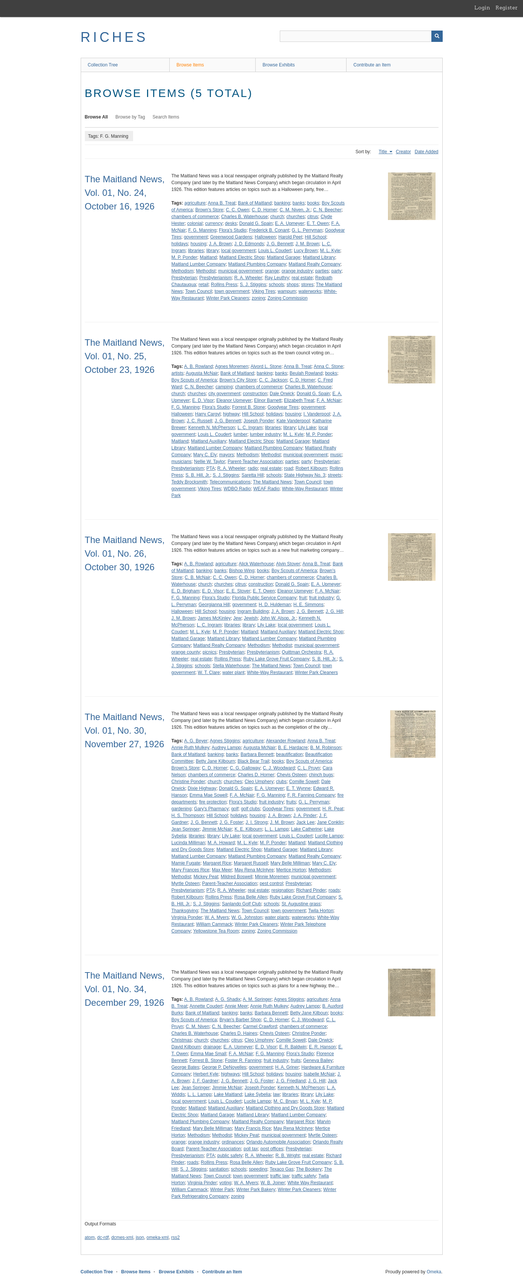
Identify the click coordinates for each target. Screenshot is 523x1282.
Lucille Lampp (329, 836)
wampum (287, 291)
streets (334, 475)
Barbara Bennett (257, 754)
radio (253, 468)
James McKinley (214, 618)
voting (225, 1182)
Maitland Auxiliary (208, 441)
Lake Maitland (228, 1094)
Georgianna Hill (214, 604)
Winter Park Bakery (255, 1189)
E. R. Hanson (322, 1047)
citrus (312, 216)
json (140, 1237)
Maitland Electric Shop (241, 257)
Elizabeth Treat (299, 400)
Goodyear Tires (283, 407)
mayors (226, 454)
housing (198, 243)
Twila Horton (320, 910)
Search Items (166, 117)
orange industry (297, 271)
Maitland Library (319, 257)
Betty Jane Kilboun (309, 1013)
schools (276, 284)
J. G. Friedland (291, 1080)
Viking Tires (263, 291)
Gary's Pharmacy (211, 808)
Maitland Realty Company (314, 264)
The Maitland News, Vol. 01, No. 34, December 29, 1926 (125, 989)
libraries (196, 250)
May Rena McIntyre (254, 870)
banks (299, 203)
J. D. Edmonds (249, 243)
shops (293, 284)
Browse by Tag (130, 117)
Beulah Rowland (306, 373)
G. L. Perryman (307, 230)
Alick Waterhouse (256, 563)
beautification (289, 754)
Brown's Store (209, 209)
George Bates (185, 1067)
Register (506, 8)
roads (334, 890)
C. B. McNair (197, 577)
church (277, 216)
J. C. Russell (199, 420)
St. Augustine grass (301, 903)
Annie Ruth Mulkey (191, 747)
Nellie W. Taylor (209, 461)
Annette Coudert (206, 1006)
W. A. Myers (217, 917)
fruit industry (321, 597)
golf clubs (250, 808)
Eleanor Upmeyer (234, 400)
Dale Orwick (282, 393)
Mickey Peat (205, 876)
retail (204, 284)
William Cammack (214, 924)
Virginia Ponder (187, 917)
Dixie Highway (202, 788)
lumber (240, 434)
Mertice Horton (291, 870)
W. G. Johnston (247, 917)
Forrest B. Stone (248, 407)
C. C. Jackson (273, 380)
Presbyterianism (215, 277)
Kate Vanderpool (293, 420)
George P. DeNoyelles (224, 1067)
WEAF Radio (266, 488)
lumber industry (265, 434)
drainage (212, 1047)
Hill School (315, 237)
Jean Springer (186, 829)
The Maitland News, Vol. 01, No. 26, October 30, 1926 (125, 553)
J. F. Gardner (205, 1080)
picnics (209, 652)
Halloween (265, 237)
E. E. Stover (238, 591)
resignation (282, 890)
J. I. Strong (256, 822)
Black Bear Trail (253, 761)
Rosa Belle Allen (250, 897)
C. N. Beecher (327, 209)
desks (231, 223)
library (212, 250)
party (336, 271)
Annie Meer (236, 1006)
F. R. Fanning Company (311, 795)
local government (238, 250)
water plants (277, 917)
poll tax (251, 1148)
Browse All (96, 117)
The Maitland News (272, 482)
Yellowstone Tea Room (216, 931)
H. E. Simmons (308, 604)
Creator (403, 151)
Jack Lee (305, 822)
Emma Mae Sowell (208, 795)
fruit (303, 597)
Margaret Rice (217, 863)
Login (482, 8)
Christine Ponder (188, 781)
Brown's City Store (237, 380)
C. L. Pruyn (309, 768)
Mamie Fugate (186, 863)
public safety (229, 1155)
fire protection (213, 802)
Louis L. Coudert (274, 250)
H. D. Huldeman (275, 604)
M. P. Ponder (184, 257)
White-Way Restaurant (304, 488)
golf (234, 808)
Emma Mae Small (208, 1053)
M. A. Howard (221, 842)
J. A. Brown (220, 243)
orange (272, 271)
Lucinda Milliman (188, 842)
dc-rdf (103, 1237)
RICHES (114, 37)
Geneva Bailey (318, 1060)
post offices (272, 1148)
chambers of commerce (195, 216)
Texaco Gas (281, 1169)
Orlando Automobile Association (278, 1142)
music (336, 454)
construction (255, 393)
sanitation (219, 1169)
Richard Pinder (311, 890)
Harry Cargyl (207, 414)
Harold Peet (290, 237)
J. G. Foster (231, 822)
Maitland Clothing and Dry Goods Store (285, 1108)
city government (225, 393)
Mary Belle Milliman (290, 863)
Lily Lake (307, 427)
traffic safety (304, 1176)
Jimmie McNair (217, 829)
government (195, 237)
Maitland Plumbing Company (257, 264)
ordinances (233, 1142)
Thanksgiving (185, 910)
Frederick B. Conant (269, 230)
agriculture (195, 203)
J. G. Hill (333, 611)
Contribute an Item (372, 65)
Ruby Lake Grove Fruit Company (276, 659)
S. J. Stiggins (253, 284)
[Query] (361, 36)
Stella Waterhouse (231, 665)
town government (232, 291)
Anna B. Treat (221, 203)
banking (282, 203)
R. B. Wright (287, 1155)
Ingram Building (252, 611)
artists (178, 373)
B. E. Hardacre (293, 747)
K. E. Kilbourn (248, 829)
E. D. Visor (203, 400)
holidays (180, 243)
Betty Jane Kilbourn (215, 761)
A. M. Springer (257, 999)
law (276, 1094)
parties (322, 271)
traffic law (279, 1176)
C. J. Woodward (279, 768)
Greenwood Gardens (231, 237)
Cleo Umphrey (259, 1040)
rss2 (175, 1237)
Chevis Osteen (292, 774)
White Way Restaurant (310, 1182)
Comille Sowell (304, 781)
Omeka (433, 1271)
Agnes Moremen (231, 366)
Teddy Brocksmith (189, 482)
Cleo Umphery (259, 781)
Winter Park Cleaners (227, 298)
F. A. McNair (329, 400)
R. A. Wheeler (248, 277)
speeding (258, 1169)
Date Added (427, 151)
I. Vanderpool (317, 414)
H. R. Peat (332, 808)
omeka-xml (158, 1237)
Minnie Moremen (271, 876)
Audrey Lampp (226, 747)
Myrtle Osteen (186, 883)
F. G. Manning (202, 230)
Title (383, 151)
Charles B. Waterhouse (244, 216)
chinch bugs (321, 774)
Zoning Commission (288, 298)
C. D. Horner (264, 209)
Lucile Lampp (257, 1101)
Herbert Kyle (206, 1074)
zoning (258, 298)
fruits (291, 802)
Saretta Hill (253, 475)
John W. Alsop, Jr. (278, 618)
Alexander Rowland (285, 740)
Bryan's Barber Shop (240, 1019)
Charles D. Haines (239, 1033)
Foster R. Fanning (243, 1060)
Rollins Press (224, 284)
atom (90, 1237)
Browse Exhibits (278, 65)
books (313, 203)
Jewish (251, 618)
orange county (186, 652)
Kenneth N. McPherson (211, 427)
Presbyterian (184, 277)
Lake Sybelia (258, 1094)
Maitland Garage (284, 257)
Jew (237, 618)
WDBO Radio (237, 488)
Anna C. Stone (328, 366)
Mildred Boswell (236, 876)
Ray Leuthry (277, 277)
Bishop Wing (241, 570)
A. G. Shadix (227, 999)
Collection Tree (103, 65)
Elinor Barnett (268, 400)
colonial (195, 223)
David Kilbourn (186, 1047)
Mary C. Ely (205, 454)
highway (231, 414)
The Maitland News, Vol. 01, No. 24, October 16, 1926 (125, 192)
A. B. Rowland (198, 366)
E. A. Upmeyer (289, 223)
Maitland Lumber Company (199, 264)
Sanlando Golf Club (241, 903)
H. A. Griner (287, 1067)
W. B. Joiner (273, 1182)
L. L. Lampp (276, 829)
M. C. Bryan (285, 1101)
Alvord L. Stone (265, 366)
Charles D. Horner (256, 774)
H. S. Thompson (188, 815)
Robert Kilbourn (311, 468)
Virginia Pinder (202, 1182)
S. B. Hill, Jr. (198, 475)
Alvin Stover (288, 563)
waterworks (310, 291)
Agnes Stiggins (225, 740)
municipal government (240, 271)
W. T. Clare (209, 672)
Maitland (208, 257)
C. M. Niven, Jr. (295, 209)
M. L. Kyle (330, 250)
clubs (281, 781)
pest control (271, 883)
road (288, 468)
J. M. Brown (307, 243)
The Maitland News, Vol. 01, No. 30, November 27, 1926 (125, 730)
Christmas (182, 1040)
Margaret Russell (251, 863)
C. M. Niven (198, 1026)
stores (307, 284)
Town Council (198, 291)
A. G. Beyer (195, 740)
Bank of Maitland (254, 203)
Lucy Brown (305, 250)
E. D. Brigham (186, 591)
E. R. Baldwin (292, 1047)
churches (296, 216)
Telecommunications (230, 482)
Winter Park (222, 1189)
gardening (182, 808)
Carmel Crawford (260, 1026)
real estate (302, 277)
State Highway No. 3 (304, 475)
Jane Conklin (330, 822)
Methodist (206, 271)
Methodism (183, 271)
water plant (233, 672)
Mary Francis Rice (253, 1128)
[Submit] (437, 36)
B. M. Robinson (325, 747)
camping (223, 386)
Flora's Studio (233, 230)
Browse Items (190, 65)
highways (230, 1074)
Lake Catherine (306, 829)
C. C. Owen (237, 209)
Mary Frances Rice (191, 870)
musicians (182, 461)
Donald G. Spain (256, 223)
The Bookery (309, 1169)
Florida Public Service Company (264, 597)
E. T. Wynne (298, 788)
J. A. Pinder (304, 815)
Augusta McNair (202, 373)
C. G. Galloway (245, 768)
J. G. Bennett (280, 243)
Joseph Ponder (259, 420)
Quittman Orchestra (301, 652)
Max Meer (222, 870)
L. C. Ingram (250, 427)
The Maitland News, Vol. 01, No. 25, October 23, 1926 (125, 356)
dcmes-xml (122, 1237)
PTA (210, 468)
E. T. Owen (317, 223)
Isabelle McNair (319, 1074)
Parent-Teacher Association (255, 461)
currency (213, 223)
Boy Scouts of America (194, 380)
